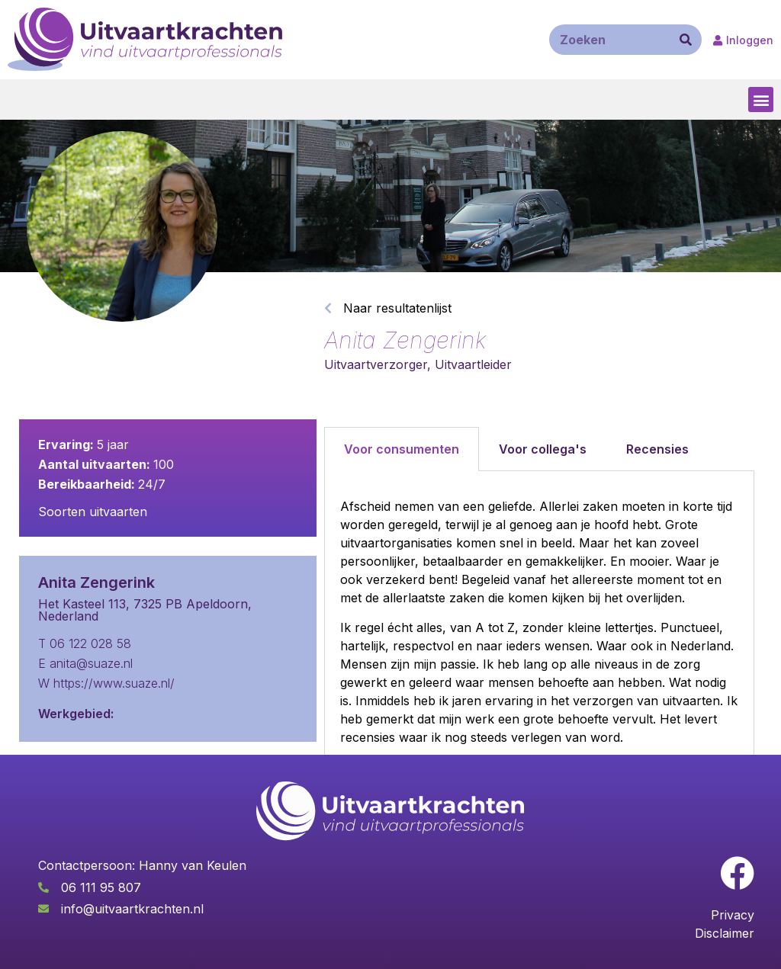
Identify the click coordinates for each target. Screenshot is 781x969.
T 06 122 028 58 (84, 643)
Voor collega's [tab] (543, 449)
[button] (760, 99)
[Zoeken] (685, 39)
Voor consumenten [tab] (401, 449)
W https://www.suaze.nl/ (106, 683)
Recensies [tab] (657, 449)
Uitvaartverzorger (375, 364)
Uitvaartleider (473, 364)
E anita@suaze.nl (85, 663)
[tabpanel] (539, 646)
